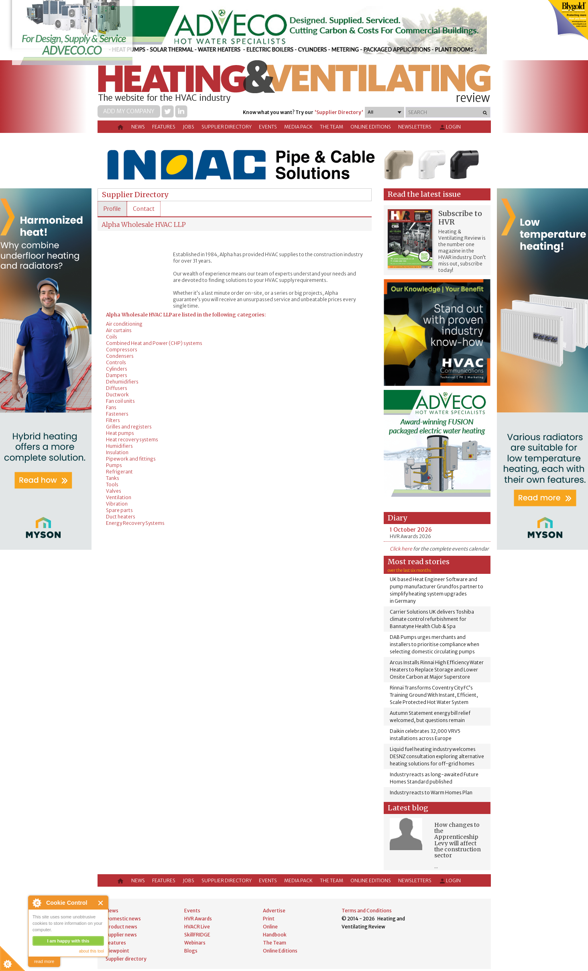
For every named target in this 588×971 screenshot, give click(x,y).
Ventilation (118, 497)
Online (270, 927)
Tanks (112, 478)
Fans (111, 407)
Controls (116, 362)
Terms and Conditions (367, 911)
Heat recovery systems (132, 440)
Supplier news (121, 935)
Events (268, 127)
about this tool (91, 951)
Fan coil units (120, 401)
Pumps (114, 465)
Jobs (188, 127)
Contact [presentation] (144, 208)
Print (269, 919)
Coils (111, 337)
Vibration (117, 504)
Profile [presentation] (112, 208)
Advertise (274, 911)
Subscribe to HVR (460, 217)
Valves (113, 491)
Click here (401, 549)
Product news (121, 927)
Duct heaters (120, 517)
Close (101, 903)
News (138, 127)
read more (44, 961)
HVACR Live (197, 927)
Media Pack (298, 127)
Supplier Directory (135, 194)
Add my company (129, 111)
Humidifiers (119, 446)
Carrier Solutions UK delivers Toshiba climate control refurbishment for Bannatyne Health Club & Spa (432, 619)
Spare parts (119, 510)
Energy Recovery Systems (135, 523)
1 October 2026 (411, 529)
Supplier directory (226, 127)
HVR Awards (198, 919)
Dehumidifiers (122, 382)
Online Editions (370, 127)
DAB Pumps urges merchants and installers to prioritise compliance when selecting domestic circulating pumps (434, 644)
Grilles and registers (129, 427)
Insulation (117, 452)
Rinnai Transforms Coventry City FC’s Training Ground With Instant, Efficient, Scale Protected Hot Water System (434, 695)
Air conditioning (124, 324)
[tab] (112, 208)
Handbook (275, 935)
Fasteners (117, 414)
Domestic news (123, 919)
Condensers (120, 356)
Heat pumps (120, 433)
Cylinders (116, 369)
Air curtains (119, 330)
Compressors (121, 350)
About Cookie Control (36, 903)
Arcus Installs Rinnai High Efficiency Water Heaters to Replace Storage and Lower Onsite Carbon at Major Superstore (437, 669)
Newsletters (414, 127)
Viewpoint (117, 951)
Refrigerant (119, 472)
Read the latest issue (424, 194)
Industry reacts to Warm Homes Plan (431, 792)
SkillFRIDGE (197, 935)
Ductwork (117, 395)
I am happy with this (68, 940)
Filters (113, 420)
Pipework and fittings (131, 459)
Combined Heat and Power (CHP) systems (154, 343)
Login (450, 127)
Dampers (116, 375)
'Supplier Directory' (338, 112)
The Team (331, 127)
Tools (112, 484)
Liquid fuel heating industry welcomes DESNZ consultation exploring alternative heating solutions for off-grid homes (437, 756)
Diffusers (116, 388)
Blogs (190, 951)
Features (163, 127)
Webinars (194, 943)
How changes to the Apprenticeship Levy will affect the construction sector (457, 840)
